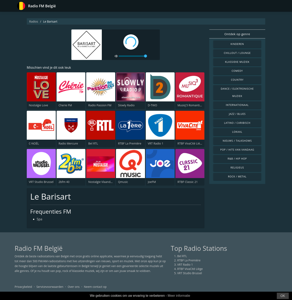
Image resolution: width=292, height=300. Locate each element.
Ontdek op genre (237, 34)
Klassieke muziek (237, 62)
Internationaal (237, 105)
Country (237, 80)
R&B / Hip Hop (237, 158)
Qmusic (123, 182)
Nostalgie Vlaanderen (102, 182)
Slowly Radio (126, 105)
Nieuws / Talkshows (237, 140)
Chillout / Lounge (237, 53)
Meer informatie (179, 295)
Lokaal (237, 132)
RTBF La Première (129, 143)
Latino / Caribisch (237, 123)
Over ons (74, 287)
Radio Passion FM (99, 105)
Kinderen (237, 44)
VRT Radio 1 (155, 143)
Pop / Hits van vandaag (237, 149)
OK (282, 296)
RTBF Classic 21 (187, 182)
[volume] (133, 56)
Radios (33, 21)
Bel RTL (93, 143)
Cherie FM (65, 105)
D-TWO (152, 105)
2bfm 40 (64, 182)
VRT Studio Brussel (41, 182)
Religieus (237, 167)
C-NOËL (34, 143)
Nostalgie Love (38, 105)
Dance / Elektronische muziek (237, 92)
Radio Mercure (68, 143)
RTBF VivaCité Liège (190, 143)
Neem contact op (95, 287)
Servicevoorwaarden (49, 287)
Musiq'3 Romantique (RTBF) (195, 105)
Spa (39, 219)
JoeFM (152, 182)
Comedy (237, 71)
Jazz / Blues (237, 114)
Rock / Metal (237, 176)
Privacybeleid (23, 287)
